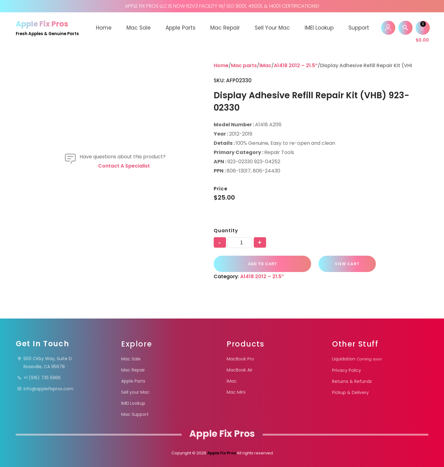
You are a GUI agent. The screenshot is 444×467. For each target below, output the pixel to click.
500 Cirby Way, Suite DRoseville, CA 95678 (44, 362)
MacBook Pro (240, 359)
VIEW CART (346, 263)
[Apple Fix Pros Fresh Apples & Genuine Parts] (47, 27)
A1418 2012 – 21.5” (296, 65)
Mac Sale (138, 27)
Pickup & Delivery (350, 392)
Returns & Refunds (352, 381)
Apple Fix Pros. (221, 453)
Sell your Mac (272, 27)
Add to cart (262, 264)
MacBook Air (240, 370)
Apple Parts (180, 27)
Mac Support (135, 414)
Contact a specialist (124, 165)
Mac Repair (225, 27)
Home (104, 27)
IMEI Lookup (319, 27)
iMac (265, 65)
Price (221, 188)
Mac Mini (236, 392)
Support (358, 27)
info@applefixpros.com (45, 389)
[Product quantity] (240, 242)
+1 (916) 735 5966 (39, 378)
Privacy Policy (346, 370)
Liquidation (357, 359)
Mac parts (244, 65)
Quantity (226, 230)
